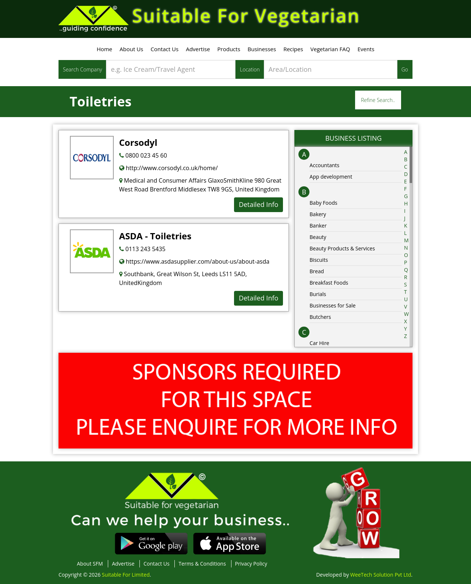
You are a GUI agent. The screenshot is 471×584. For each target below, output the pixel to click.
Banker (317, 225)
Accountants (324, 165)
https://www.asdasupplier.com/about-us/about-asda (194, 261)
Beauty (317, 236)
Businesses (262, 49)
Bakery (317, 214)
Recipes (293, 49)
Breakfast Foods (328, 282)
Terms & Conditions (202, 563)
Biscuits (318, 259)
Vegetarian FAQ (330, 49)
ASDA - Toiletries (155, 236)
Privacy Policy (251, 563)
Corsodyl (138, 142)
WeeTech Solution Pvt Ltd (380, 574)
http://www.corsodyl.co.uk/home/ (168, 168)
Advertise (198, 49)
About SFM (90, 563)
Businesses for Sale (332, 305)
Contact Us (164, 49)
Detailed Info (258, 204)
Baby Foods (323, 202)
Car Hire (319, 343)
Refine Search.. (378, 99)
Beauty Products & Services (342, 248)
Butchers (320, 316)
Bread (316, 271)
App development (330, 176)
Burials (317, 294)
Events (365, 49)
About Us (131, 49)
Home (104, 49)
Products (228, 49)
